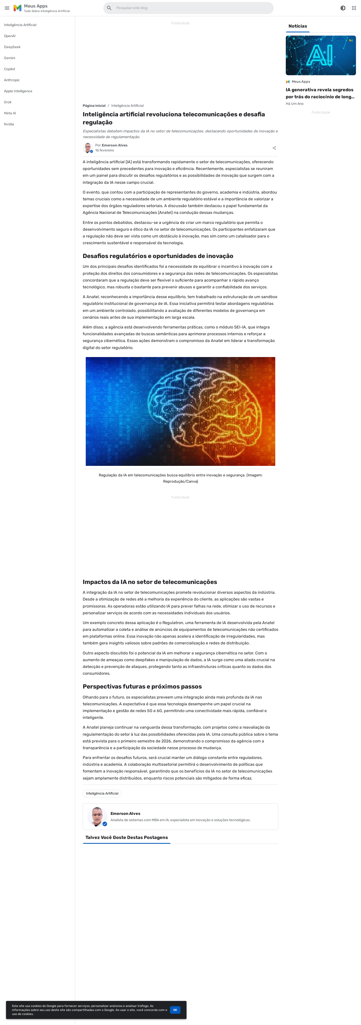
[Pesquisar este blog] (109, 8)
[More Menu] (354, 8)
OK (175, 1010)
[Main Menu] (7, 8)
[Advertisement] (180, 62)
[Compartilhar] (274, 148)
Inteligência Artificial (127, 106)
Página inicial (94, 106)
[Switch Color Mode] (343, 8)
